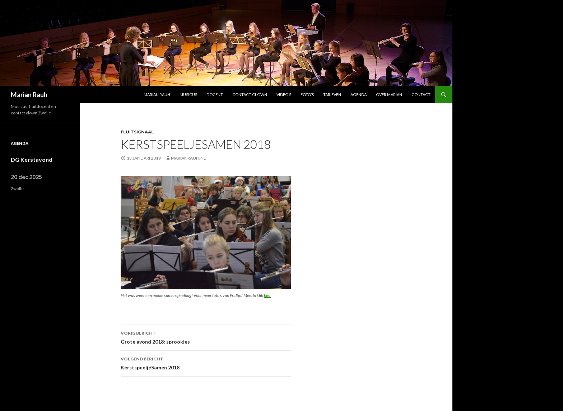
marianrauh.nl (188, 158)
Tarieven (332, 94)
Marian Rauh (29, 95)
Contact (421, 94)
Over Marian (389, 94)
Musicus (188, 94)
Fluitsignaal (137, 131)
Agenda (358, 94)
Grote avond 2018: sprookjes (206, 337)
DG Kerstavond (31, 159)
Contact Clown (249, 94)
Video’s (283, 94)
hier (267, 295)
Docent (214, 94)
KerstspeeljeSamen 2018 (206, 362)
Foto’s (307, 94)
